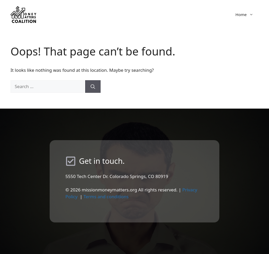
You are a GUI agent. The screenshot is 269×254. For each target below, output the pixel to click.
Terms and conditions (106, 197)
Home (246, 14)
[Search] (93, 86)
